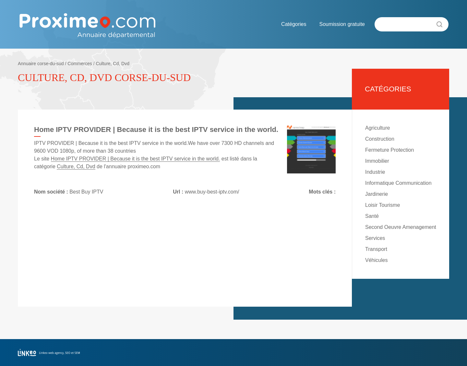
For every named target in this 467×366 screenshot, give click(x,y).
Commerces (79, 63)
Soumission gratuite (342, 24)
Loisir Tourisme (382, 205)
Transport (376, 249)
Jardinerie (376, 194)
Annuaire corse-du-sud (41, 63)
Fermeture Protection (389, 150)
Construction (379, 139)
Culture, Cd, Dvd (112, 63)
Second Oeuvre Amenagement (400, 227)
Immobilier (377, 161)
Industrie (375, 172)
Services (375, 238)
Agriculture (377, 128)
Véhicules (376, 260)
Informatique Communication (398, 183)
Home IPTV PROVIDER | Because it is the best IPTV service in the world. (135, 158)
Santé (372, 216)
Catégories (293, 24)
